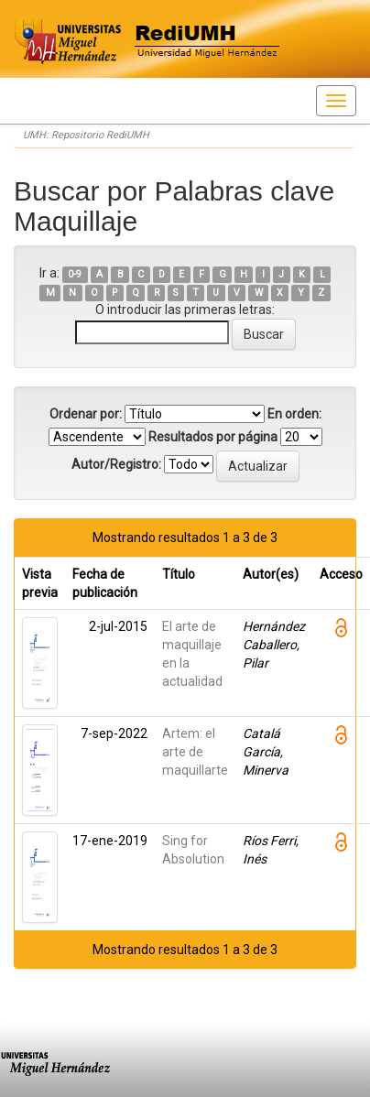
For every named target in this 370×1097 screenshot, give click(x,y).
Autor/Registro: (116, 464)
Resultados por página (213, 436)
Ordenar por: (85, 414)
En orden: (294, 414)
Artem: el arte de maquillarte (195, 751)
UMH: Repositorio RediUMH (86, 135)
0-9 (75, 274)
